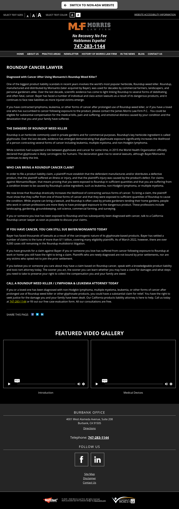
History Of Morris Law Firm (99, 53)
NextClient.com (100, 500)
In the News (127, 53)
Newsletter (71, 53)
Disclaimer (89, 478)
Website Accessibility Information (155, 14)
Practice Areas (51, 53)
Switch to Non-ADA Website (92, 5)
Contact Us (155, 53)
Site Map (89, 474)
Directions (89, 428)
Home (20, 53)
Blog (141, 53)
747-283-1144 (89, 46)
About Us (33, 53)
